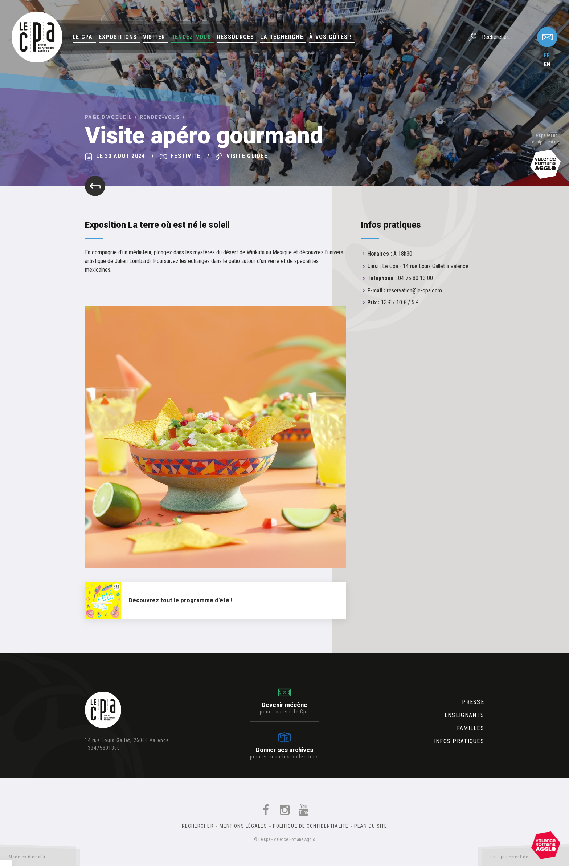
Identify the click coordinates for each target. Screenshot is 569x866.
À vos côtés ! (330, 36)
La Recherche (281, 36)
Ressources (235, 36)
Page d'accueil (108, 117)
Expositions (118, 36)
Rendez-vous (191, 36)
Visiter (154, 36)
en (547, 64)
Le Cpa (83, 36)
